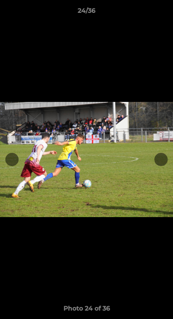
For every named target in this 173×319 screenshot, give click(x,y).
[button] (162, 13)
